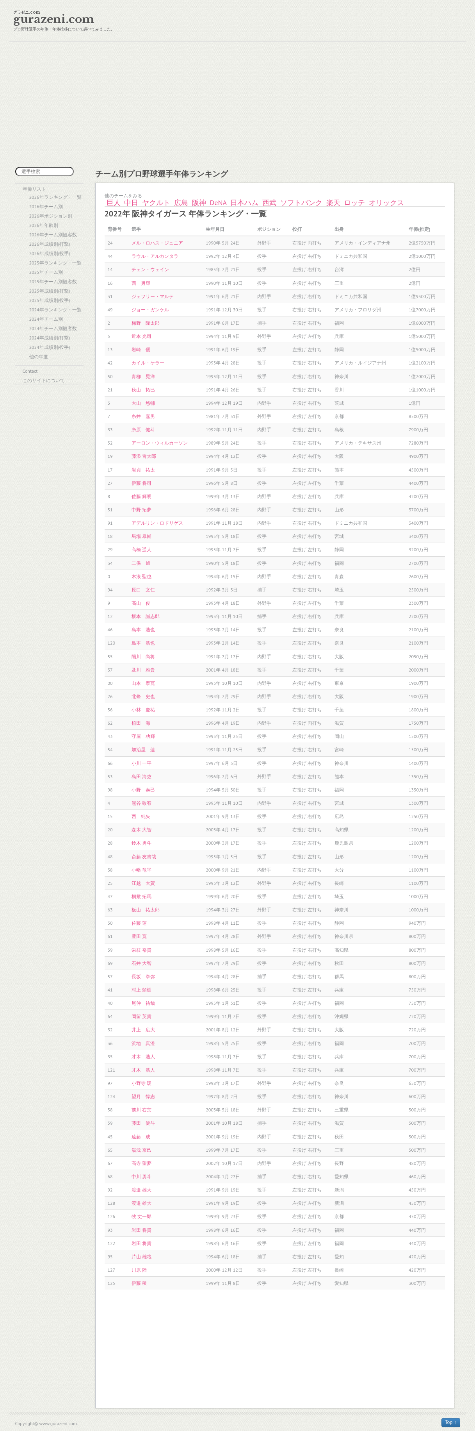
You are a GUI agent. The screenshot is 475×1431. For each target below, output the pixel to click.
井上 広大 (143, 1030)
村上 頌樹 (141, 990)
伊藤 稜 (139, 1283)
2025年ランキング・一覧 (55, 263)
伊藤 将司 (141, 483)
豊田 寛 (139, 936)
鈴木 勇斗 (141, 843)
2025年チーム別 (46, 272)
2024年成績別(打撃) (49, 338)
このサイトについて (44, 380)
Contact (30, 371)
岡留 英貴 (141, 1016)
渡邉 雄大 (141, 1190)
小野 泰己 (143, 790)
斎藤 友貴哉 (144, 856)
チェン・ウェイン (150, 269)
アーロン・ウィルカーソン (160, 443)
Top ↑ (451, 1422)
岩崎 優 (141, 349)
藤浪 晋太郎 (144, 456)
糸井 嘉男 (143, 416)
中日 (131, 202)
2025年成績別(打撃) (49, 291)
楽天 (333, 202)
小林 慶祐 (143, 710)
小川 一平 (141, 763)
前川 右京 (141, 1110)
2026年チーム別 (46, 206)
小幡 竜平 (141, 870)
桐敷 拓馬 (141, 896)
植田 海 (141, 723)
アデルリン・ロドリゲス (157, 523)
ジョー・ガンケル (150, 310)
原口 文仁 (143, 590)
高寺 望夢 (141, 1163)
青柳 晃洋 (143, 376)
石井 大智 (141, 963)
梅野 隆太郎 (146, 323)
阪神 (199, 202)
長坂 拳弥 (143, 976)
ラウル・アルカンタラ (155, 256)
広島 (181, 202)
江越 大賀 (143, 883)
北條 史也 (143, 696)
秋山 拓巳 (143, 390)
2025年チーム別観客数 (53, 281)
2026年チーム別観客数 (53, 235)
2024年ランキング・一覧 (55, 310)
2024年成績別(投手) (49, 347)
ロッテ (354, 202)
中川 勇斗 (141, 1176)
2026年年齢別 (43, 225)
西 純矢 (141, 816)
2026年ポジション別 (50, 216)
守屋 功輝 (143, 736)
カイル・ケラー (148, 363)
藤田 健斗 (143, 1123)
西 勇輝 (141, 283)
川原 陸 (139, 1270)
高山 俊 (141, 603)
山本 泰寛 (143, 683)
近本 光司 (141, 336)
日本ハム (244, 202)
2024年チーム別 (46, 319)
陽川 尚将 (143, 656)
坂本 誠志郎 (146, 616)
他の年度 (38, 356)
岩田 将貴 (141, 1230)
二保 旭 (141, 563)
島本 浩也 (143, 629)
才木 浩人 (143, 1056)
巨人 (114, 202)
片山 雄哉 (141, 1256)
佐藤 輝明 (141, 496)
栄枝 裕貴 (141, 950)
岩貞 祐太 (143, 470)
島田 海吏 (141, 776)
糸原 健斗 (143, 429)
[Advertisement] (238, 104)
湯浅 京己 (141, 1150)
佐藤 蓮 (139, 923)
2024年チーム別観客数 (53, 328)
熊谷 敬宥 (141, 803)
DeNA (218, 202)
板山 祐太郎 (146, 910)
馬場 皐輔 (141, 536)
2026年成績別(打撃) (49, 244)
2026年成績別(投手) (49, 253)
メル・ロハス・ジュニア (157, 243)
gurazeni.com (53, 19)
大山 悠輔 (143, 403)
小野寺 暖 (141, 1083)
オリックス (386, 202)
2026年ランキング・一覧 (55, 197)
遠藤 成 (141, 1137)
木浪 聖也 (141, 576)
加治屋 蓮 (143, 749)
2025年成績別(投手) (49, 300)
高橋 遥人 (141, 549)
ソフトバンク (301, 202)
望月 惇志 (143, 1096)
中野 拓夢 (141, 510)
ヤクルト (156, 202)
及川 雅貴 (143, 670)
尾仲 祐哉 (143, 1003)
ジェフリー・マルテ (153, 296)
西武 (269, 202)
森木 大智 (141, 830)
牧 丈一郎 (141, 1216)
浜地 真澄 (143, 1043)
